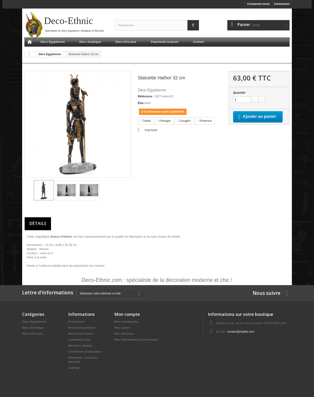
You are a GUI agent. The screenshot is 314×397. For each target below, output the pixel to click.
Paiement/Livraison (164, 42)
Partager (164, 120)
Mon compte (127, 314)
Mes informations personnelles (136, 339)
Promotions (76, 321)
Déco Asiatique (90, 42)
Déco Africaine (126, 42)
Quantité (239, 92)
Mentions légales (80, 345)
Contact (198, 42)
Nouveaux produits (81, 327)
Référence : (146, 96)
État (141, 103)
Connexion (282, 4)
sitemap (74, 368)
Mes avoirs (122, 327)
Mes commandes (126, 321)
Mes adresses (124, 333)
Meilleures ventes (80, 333)
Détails (37, 223)
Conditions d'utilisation (84, 351)
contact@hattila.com (241, 331)
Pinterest (205, 120)
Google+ (184, 120)
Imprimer (151, 130)
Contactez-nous (258, 4)
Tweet (146, 120)
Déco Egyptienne (53, 42)
